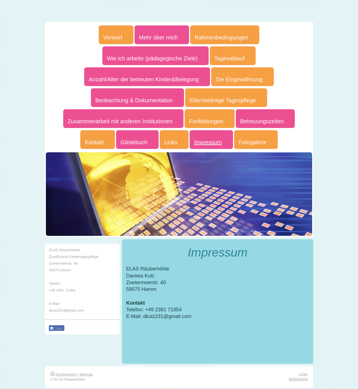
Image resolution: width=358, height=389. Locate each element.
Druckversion (63, 374)
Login (303, 374)
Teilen (56, 328)
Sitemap (86, 374)
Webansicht (298, 379)
